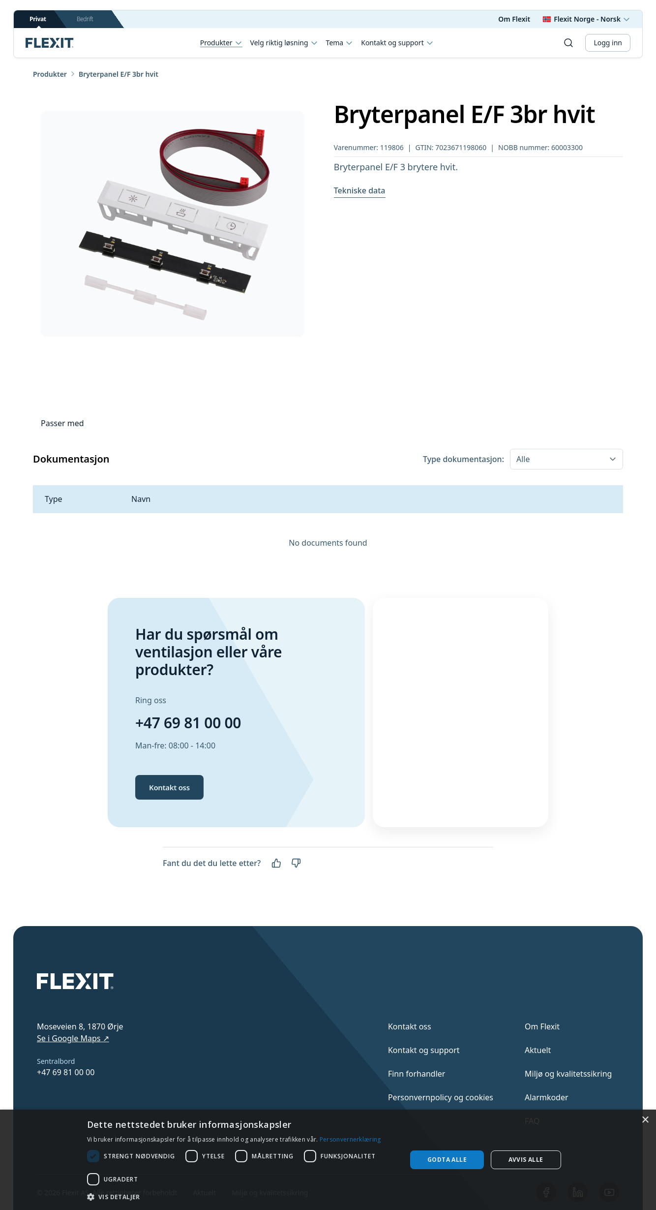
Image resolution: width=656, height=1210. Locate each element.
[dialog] (328, 1160)
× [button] (645, 1120)
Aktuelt (538, 1050)
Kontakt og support (397, 43)
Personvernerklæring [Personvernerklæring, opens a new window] (350, 1139)
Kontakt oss (169, 787)
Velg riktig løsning (284, 43)
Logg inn (608, 42)
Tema (340, 43)
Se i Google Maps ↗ (73, 1038)
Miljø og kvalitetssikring (568, 1073)
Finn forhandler (417, 1073)
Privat (38, 21)
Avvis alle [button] (525, 1159)
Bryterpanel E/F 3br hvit (118, 74)
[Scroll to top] (50, 43)
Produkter (221, 43)
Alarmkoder (546, 1097)
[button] (242, 1197)
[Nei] (296, 863)
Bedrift (85, 19)
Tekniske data (360, 190)
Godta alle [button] (447, 1159)
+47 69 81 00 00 (188, 723)
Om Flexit (514, 19)
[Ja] (276, 863)
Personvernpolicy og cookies (440, 1097)
